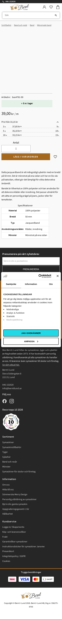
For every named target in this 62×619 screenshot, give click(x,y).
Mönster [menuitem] (6, 466)
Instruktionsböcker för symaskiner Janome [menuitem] (23, 546)
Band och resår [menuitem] (9, 461)
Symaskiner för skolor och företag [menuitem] (19, 471)
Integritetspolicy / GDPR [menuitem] (13, 556)
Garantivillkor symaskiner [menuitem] (14, 541)
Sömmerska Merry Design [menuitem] (14, 494)
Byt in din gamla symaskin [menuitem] (14, 504)
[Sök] (56, 15)
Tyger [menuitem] (5, 452)
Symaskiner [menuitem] (8, 442)
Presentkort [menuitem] (8, 551)
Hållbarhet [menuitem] (7, 513)
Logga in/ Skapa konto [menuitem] (13, 527)
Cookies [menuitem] (6, 561)
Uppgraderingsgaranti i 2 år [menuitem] (15, 509)
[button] (51, 7)
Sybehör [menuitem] (6, 457)
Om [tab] (51, 284)
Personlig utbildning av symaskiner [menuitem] (19, 499)
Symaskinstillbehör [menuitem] (11, 447)
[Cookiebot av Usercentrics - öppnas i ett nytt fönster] (38, 276)
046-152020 (10, 2)
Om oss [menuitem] (6, 484)
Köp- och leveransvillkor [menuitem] (14, 532)
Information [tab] (31, 284)
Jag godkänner (31, 333)
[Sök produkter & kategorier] (31, 15)
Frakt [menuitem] (4, 536)
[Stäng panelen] (58, 276)
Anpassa (31, 341)
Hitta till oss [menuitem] (8, 489)
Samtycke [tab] (11, 284)
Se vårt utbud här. (11, 364)
